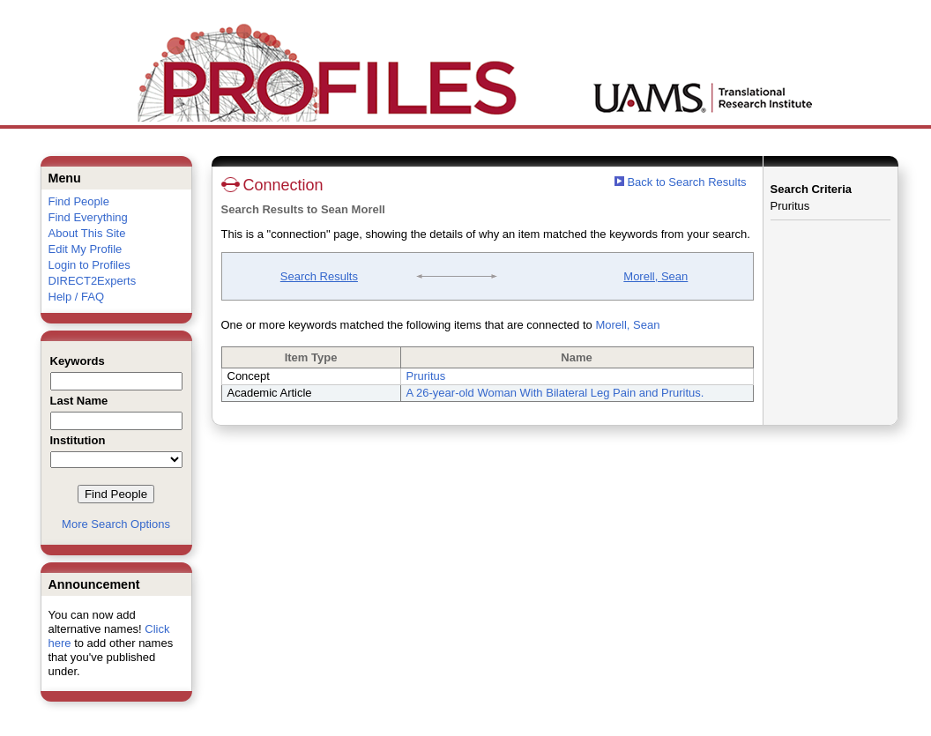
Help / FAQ (76, 296)
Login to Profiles (89, 264)
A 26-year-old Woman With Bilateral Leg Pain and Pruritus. (555, 392)
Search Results (319, 276)
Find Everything (88, 217)
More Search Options (116, 524)
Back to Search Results (680, 182)
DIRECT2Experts (92, 280)
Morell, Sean (655, 276)
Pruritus (426, 376)
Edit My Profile (85, 249)
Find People (78, 201)
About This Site (87, 233)
